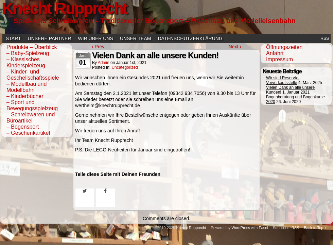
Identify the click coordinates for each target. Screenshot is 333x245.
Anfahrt (275, 53)
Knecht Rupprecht (191, 228)
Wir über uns (95, 38)
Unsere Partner (49, 38)
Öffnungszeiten (284, 47)
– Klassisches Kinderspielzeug (25, 62)
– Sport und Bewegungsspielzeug (32, 105)
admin (103, 62)
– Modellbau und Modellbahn (26, 87)
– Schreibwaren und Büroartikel (30, 118)
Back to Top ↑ (315, 228)
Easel (263, 228)
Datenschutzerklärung (190, 38)
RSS (324, 38)
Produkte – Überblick (31, 47)
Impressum (279, 59)
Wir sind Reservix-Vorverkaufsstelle (282, 80)
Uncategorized (124, 67)
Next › (235, 46)
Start (13, 38)
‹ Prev (98, 46)
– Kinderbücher (24, 96)
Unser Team (135, 38)
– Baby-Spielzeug (27, 53)
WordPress (240, 228)
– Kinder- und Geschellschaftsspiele (32, 75)
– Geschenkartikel (28, 133)
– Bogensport (22, 127)
